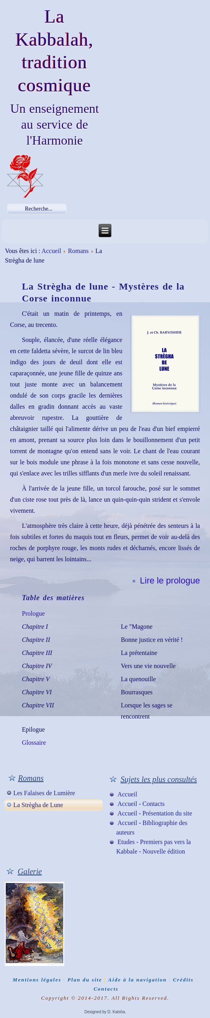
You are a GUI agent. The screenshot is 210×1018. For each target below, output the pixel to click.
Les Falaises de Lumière (44, 793)
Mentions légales (37, 980)
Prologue (33, 613)
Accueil (51, 250)
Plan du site (84, 980)
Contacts (106, 989)
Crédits (183, 980)
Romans (78, 250)
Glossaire (34, 742)
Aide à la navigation (137, 980)
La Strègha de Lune (38, 805)
